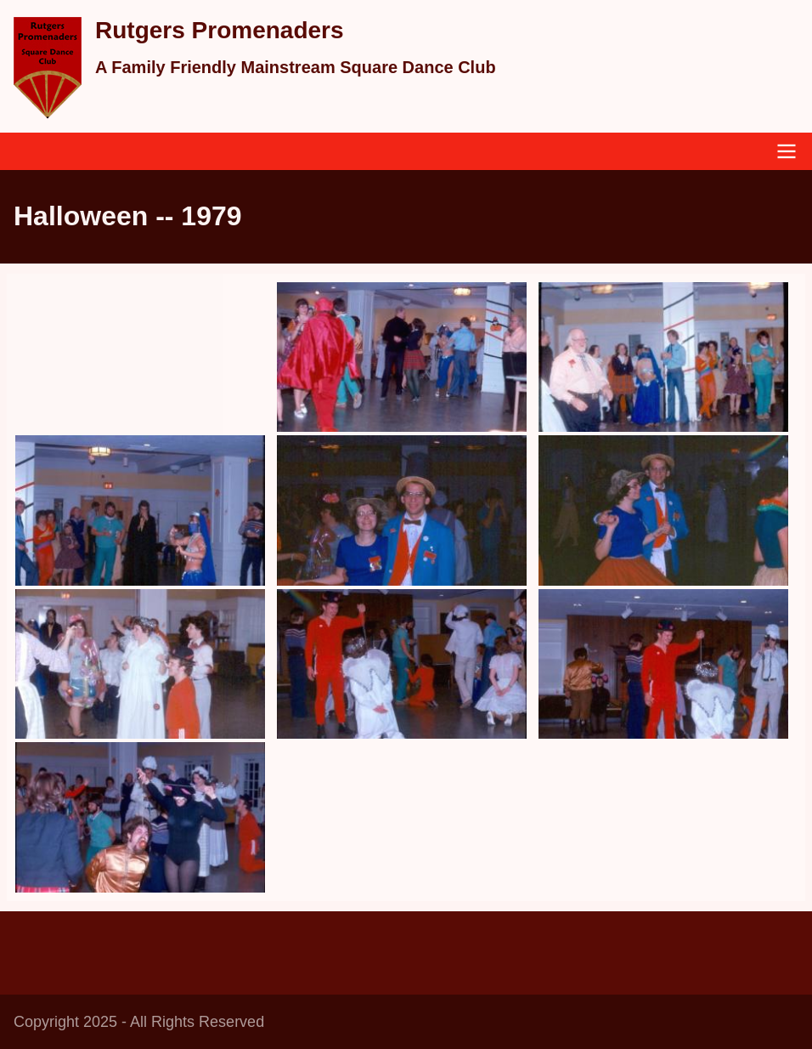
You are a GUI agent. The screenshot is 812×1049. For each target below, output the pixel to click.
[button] (402, 357)
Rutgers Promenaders (219, 30)
